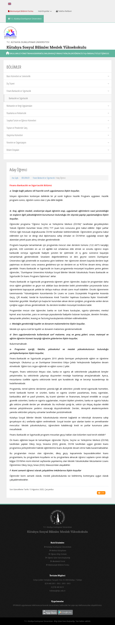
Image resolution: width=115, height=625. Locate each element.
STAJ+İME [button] (86, 57)
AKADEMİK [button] (35, 57)
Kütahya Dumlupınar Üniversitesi (57, 547)
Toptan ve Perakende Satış (58, 127)
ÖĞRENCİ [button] (77, 57)
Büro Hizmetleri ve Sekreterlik (58, 76)
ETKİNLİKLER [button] (67, 57)
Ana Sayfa (15, 177)
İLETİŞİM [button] (101, 57)
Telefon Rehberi (64, 11)
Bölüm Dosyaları (58, 150)
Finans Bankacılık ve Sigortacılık (58, 91)
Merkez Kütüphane (57, 550)
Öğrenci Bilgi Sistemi (57, 554)
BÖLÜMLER (25, 177)
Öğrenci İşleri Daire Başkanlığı (57, 558)
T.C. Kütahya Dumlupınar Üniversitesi (24, 18)
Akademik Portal (57, 561)
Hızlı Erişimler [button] (45, 11)
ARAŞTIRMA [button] (55, 57)
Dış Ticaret (58, 83)
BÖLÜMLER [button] (45, 57)
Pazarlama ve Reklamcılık (58, 113)
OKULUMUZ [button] (15, 57)
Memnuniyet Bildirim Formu (20, 11)
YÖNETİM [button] (25, 57)
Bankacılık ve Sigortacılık (18, 98)
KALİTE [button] (94, 57)
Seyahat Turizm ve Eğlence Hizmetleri (58, 120)
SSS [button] (107, 57)
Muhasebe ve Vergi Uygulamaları (58, 105)
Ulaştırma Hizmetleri (58, 135)
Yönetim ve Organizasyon (58, 142)
